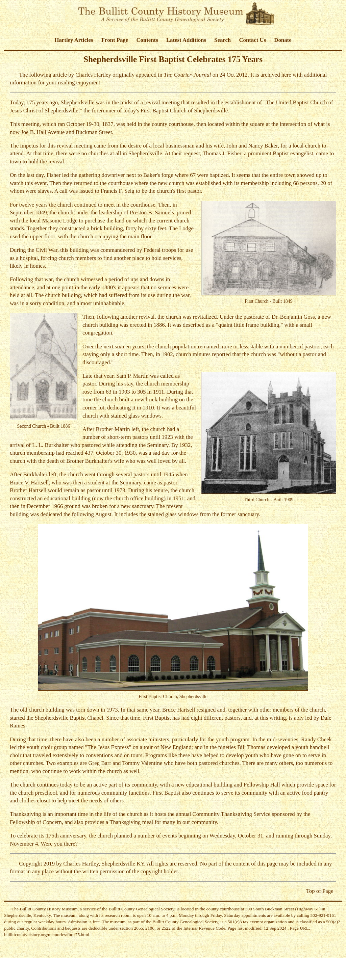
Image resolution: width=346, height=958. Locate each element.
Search (222, 40)
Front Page (114, 40)
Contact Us (252, 40)
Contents (147, 40)
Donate (282, 40)
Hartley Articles (73, 40)
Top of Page (319, 891)
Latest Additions (186, 40)
